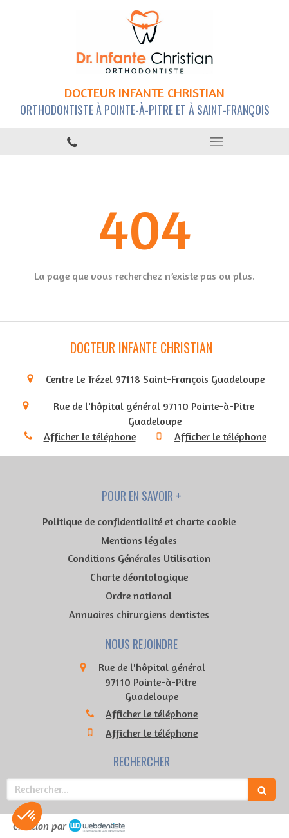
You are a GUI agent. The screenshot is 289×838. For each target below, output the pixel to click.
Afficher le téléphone (90, 436)
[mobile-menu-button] (217, 142)
